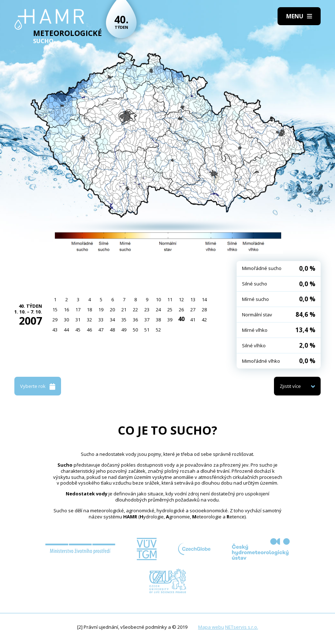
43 (54, 329)
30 (66, 319)
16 (66, 309)
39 (169, 319)
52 (158, 329)
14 (204, 299)
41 (192, 319)
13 (192, 299)
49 (123, 329)
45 (77, 329)
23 (146, 309)
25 (169, 309)
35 (123, 319)
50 (135, 329)
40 (181, 319)
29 (54, 319)
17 (77, 309)
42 (204, 319)
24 (158, 309)
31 (77, 319)
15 (54, 309)
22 (135, 309)
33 (100, 319)
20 (112, 309)
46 (89, 329)
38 (158, 319)
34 (112, 319)
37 (146, 319)
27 (192, 309)
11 (169, 299)
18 (89, 309)
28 (204, 309)
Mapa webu (211, 627)
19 (100, 309)
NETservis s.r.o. (241, 627)
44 (66, 329)
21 (123, 309)
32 (89, 319)
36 (135, 319)
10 (158, 299)
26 (181, 309)
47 (100, 329)
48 (112, 329)
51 (146, 329)
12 (181, 299)
